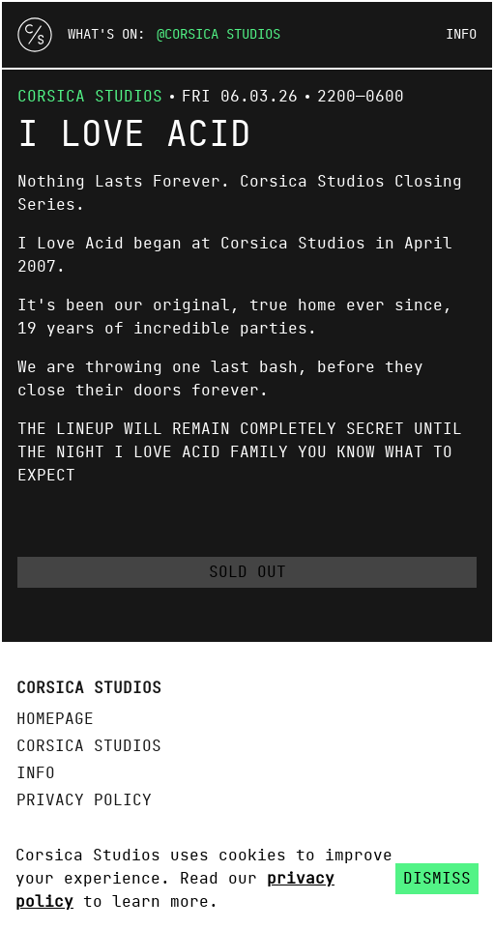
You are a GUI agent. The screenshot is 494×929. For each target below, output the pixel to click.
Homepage (55, 719)
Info (461, 35)
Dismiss (437, 878)
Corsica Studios (222, 35)
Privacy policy (84, 800)
